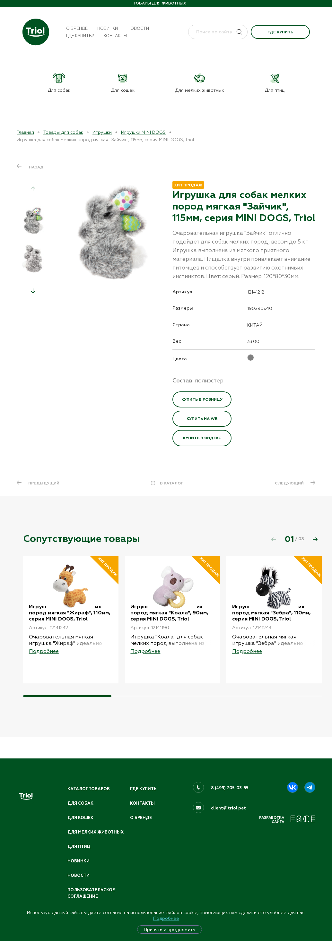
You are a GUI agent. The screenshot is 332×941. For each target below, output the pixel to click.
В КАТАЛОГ (171, 483)
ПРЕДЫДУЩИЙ (44, 483)
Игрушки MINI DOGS (143, 132)
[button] (33, 290)
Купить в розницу (202, 399)
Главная (25, 132)
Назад (36, 167)
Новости (138, 28)
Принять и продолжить (169, 929)
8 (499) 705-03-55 (230, 779)
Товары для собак (63, 132)
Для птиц (79, 845)
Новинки (107, 28)
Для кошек (80, 809)
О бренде (77, 28)
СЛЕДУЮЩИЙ (288, 483)
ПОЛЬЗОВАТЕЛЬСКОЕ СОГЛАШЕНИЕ (92, 893)
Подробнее (166, 918)
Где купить (280, 32)
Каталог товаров (89, 780)
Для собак (80, 795)
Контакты (115, 35)
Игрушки (102, 132)
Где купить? (80, 35)
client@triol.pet (228, 799)
